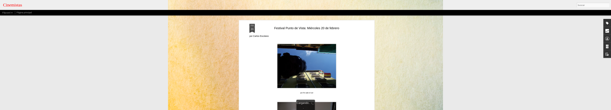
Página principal (24, 12)
